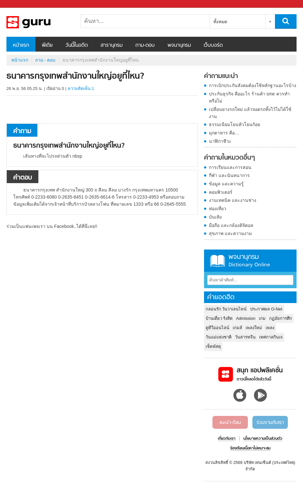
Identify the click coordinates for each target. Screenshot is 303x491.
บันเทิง (215, 217)
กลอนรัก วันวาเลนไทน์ (226, 309)
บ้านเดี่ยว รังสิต (219, 318)
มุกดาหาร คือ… (224, 132)
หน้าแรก (21, 45)
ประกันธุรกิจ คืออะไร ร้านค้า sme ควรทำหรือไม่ (249, 97)
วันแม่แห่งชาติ (218, 337)
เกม (262, 318)
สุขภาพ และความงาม (230, 233)
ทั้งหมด (220, 21)
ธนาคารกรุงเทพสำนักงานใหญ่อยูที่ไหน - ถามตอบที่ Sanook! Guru (40, 22)
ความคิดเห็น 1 (81, 88)
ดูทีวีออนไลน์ (217, 327)
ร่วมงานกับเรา (270, 423)
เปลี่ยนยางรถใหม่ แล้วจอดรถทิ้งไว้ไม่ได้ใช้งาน (250, 113)
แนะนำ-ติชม (230, 423)
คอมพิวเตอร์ (220, 192)
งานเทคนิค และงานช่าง (232, 200)
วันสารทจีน (245, 337)
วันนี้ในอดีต (76, 45)
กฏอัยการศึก (280, 318)
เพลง (270, 327)
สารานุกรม (111, 45)
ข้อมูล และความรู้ (226, 183)
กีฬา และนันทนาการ (229, 175)
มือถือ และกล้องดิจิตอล (231, 225)
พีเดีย (47, 45)
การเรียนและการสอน (230, 167)
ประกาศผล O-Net (266, 309)
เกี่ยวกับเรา (226, 439)
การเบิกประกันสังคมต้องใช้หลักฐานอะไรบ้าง (252, 85)
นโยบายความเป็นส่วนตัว (262, 439)
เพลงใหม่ (254, 327)
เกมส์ (237, 327)
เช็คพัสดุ (213, 346)
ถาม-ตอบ (145, 45)
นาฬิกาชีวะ (220, 141)
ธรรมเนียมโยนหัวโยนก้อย (234, 124)
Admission (245, 318)
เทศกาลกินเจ (271, 337)
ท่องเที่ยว (217, 208)
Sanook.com (19, 4)
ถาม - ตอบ (45, 60)
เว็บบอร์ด (213, 45)
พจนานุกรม (179, 45)
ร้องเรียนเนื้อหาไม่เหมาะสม (250, 448)
